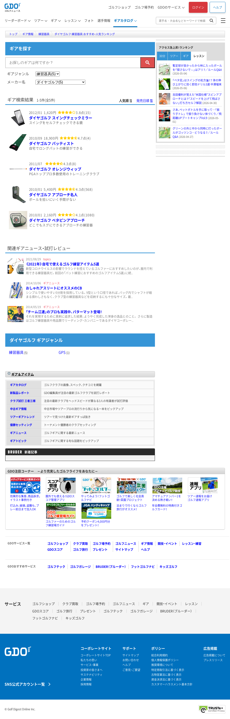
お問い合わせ (130, 660)
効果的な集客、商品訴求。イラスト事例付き (25, 498)
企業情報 (86, 679)
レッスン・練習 (191, 543)
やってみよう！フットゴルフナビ (95, 498)
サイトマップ (124, 549)
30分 (162, 56)
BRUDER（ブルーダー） (111, 566)
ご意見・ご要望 (131, 669)
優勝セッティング (21, 425)
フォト (89, 20)
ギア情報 (147, 543)
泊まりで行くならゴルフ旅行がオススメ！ (131, 507)
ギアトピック (18, 441)
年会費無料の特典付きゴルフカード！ (167, 507)
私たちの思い (89, 660)
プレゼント (100, 549)
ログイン (198, 7)
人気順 (126, 100)
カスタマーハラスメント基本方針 (171, 684)
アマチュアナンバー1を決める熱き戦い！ (166, 498)
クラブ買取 (80, 543)
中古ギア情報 (18, 409)
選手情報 (103, 20)
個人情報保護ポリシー (165, 660)
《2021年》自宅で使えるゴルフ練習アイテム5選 (62, 263)
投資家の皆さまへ (92, 669)
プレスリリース (213, 660)
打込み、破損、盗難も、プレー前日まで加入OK (24, 507)
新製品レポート (19, 393)
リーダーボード (16, 20)
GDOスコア (55, 549)
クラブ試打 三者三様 (22, 401)
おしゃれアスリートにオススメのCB (54, 287)
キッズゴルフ (168, 566)
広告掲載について (214, 655)
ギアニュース (18, 433)
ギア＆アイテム (22, 374)
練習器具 (18, 352)
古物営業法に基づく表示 (166, 674)
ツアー (39, 20)
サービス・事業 (89, 664)
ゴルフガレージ (80, 566)
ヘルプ (217, 7)
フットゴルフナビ (143, 566)
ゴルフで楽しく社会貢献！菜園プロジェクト (130, 498)
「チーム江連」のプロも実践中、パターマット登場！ (64, 311)
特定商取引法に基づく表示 (167, 669)
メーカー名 (16, 82)
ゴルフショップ (119, 7)
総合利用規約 (159, 655)
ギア (54, 20)
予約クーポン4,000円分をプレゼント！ (95, 523)
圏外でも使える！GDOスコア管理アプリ (60, 498)
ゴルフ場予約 (144, 7)
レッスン (70, 20)
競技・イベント (167, 543)
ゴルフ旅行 (80, 549)
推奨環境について (162, 664)
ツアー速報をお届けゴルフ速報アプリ (199, 498)
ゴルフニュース (125, 543)
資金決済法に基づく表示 (166, 679)
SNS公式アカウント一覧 (25, 684)
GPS (64, 352)
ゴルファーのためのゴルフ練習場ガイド (61, 523)
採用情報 (86, 684)
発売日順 (144, 100)
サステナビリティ (92, 674)
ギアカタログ (123, 20)
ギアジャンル (18, 73)
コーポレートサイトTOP (96, 655)
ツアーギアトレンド (22, 417)
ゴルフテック (56, 566)
